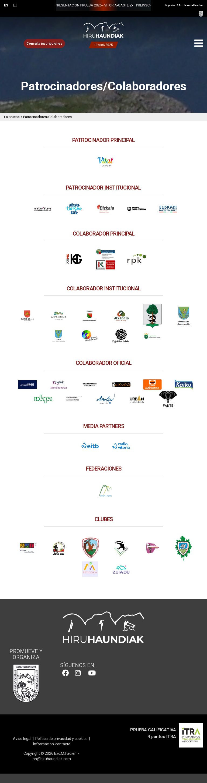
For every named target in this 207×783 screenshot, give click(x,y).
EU (15, 5)
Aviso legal (22, 738)
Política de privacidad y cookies (61, 738)
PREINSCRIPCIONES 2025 (98, 5)
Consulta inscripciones (44, 43)
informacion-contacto (51, 744)
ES (6, 5)
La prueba (12, 117)
